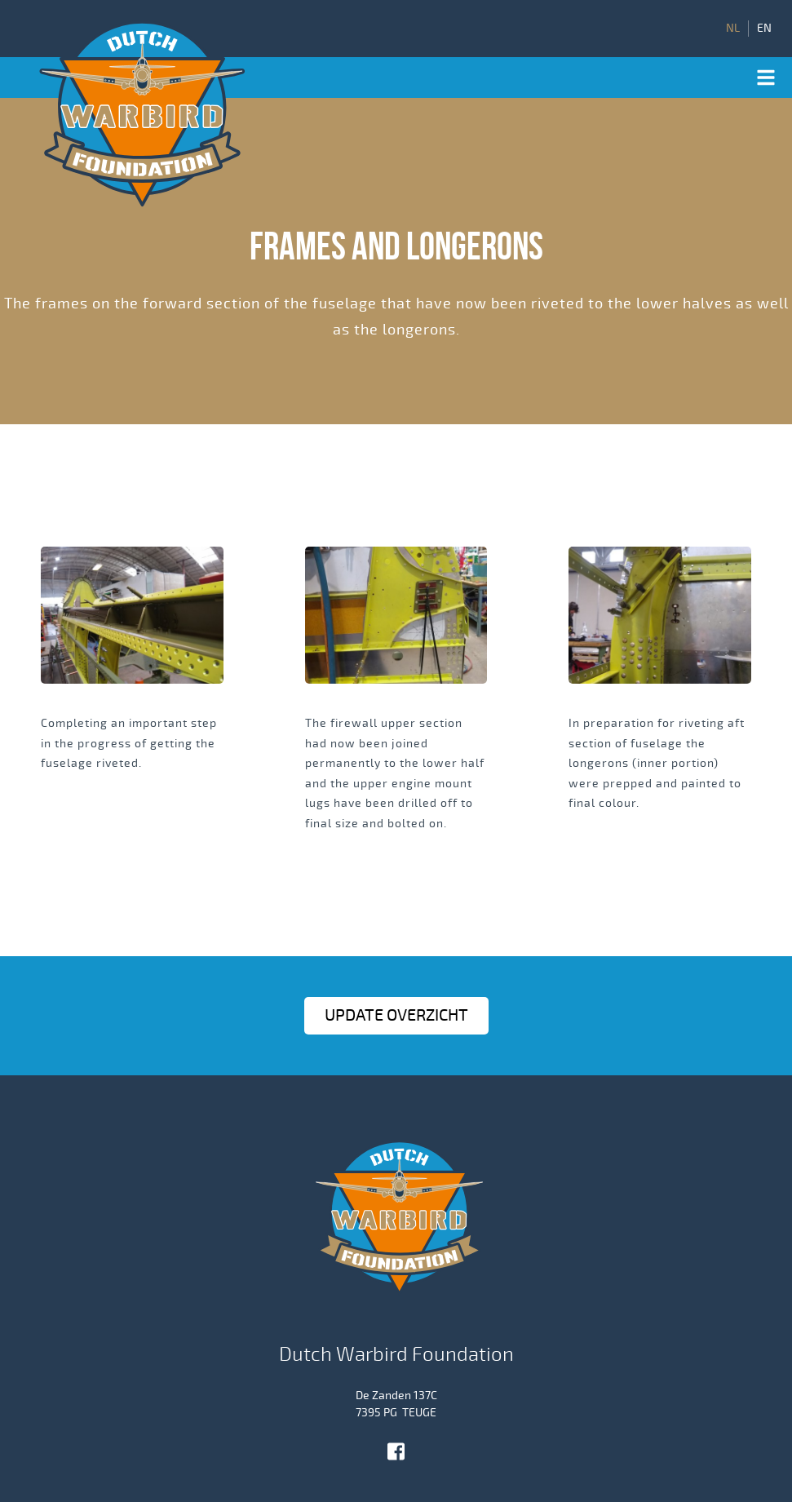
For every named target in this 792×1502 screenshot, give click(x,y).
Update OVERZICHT (396, 1015)
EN (764, 28)
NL (733, 28)
